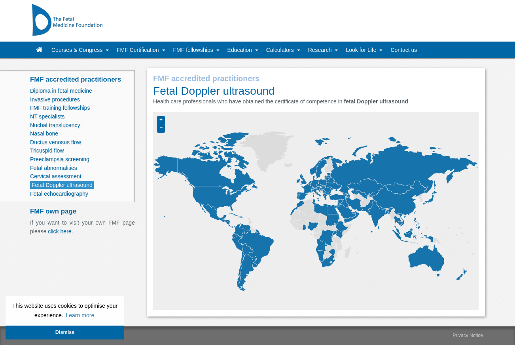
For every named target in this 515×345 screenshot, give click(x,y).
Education (240, 50)
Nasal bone (44, 133)
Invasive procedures (55, 99)
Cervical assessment (55, 176)
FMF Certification (138, 50)
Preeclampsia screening (59, 159)
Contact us (403, 50)
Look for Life (362, 50)
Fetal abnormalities (53, 168)
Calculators (280, 50)
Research (320, 50)
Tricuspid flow (47, 150)
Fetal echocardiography (59, 194)
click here (59, 231)
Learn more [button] (80, 315)
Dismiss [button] (64, 332)
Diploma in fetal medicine (61, 91)
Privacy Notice (468, 335)
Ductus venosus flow (55, 142)
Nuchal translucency (55, 125)
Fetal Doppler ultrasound (62, 185)
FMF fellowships (194, 50)
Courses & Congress (77, 50)
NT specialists (47, 116)
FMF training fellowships (60, 108)
